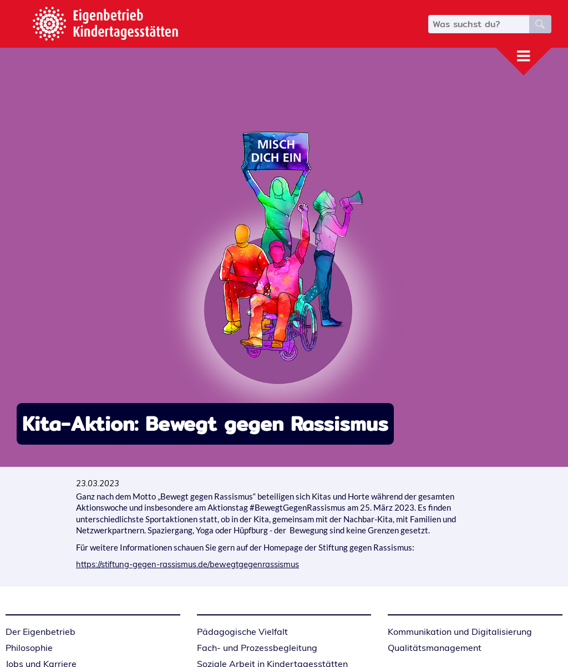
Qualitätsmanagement (434, 647)
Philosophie (29, 647)
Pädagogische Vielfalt (242, 631)
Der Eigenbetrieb (40, 631)
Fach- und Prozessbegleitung (257, 647)
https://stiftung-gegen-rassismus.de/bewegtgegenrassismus (187, 564)
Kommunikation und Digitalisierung (460, 631)
